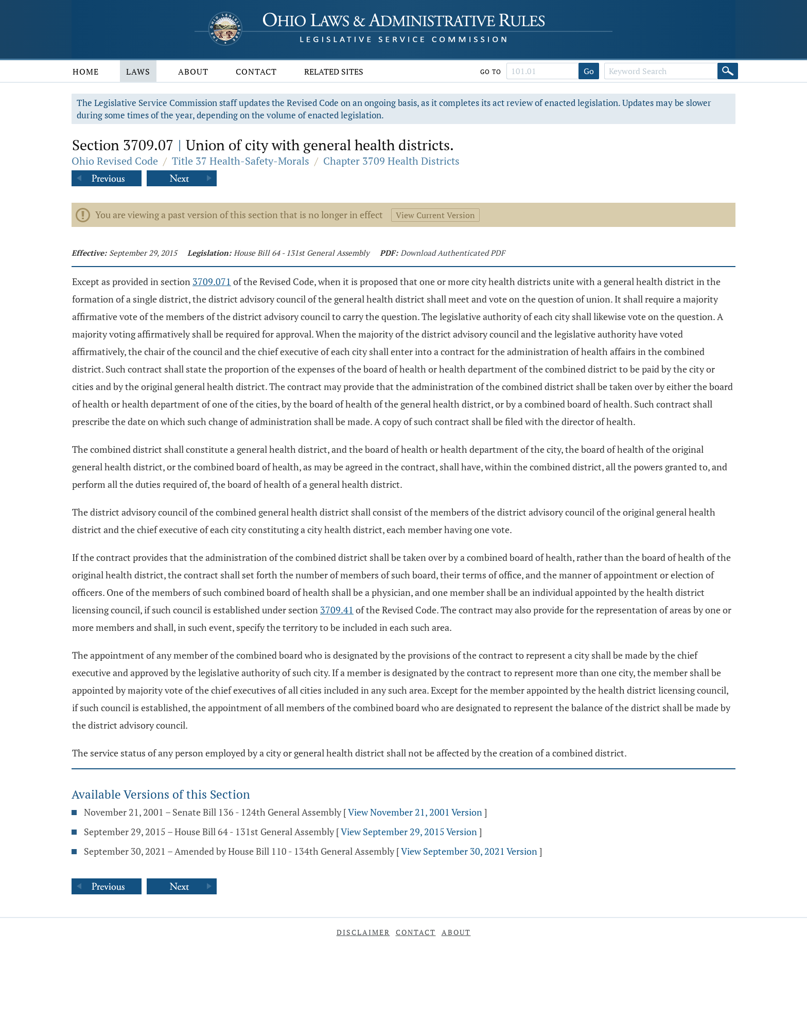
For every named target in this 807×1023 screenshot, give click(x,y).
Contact (256, 71)
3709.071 (211, 281)
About (193, 71)
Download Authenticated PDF (452, 253)
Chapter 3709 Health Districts (391, 161)
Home (86, 71)
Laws (138, 71)
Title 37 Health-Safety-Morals (240, 161)
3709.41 (337, 610)
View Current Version (435, 215)
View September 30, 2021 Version (469, 851)
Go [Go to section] (589, 71)
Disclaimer (363, 932)
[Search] (727, 71)
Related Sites (333, 71)
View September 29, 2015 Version (409, 831)
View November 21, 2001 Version (415, 812)
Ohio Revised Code (115, 161)
